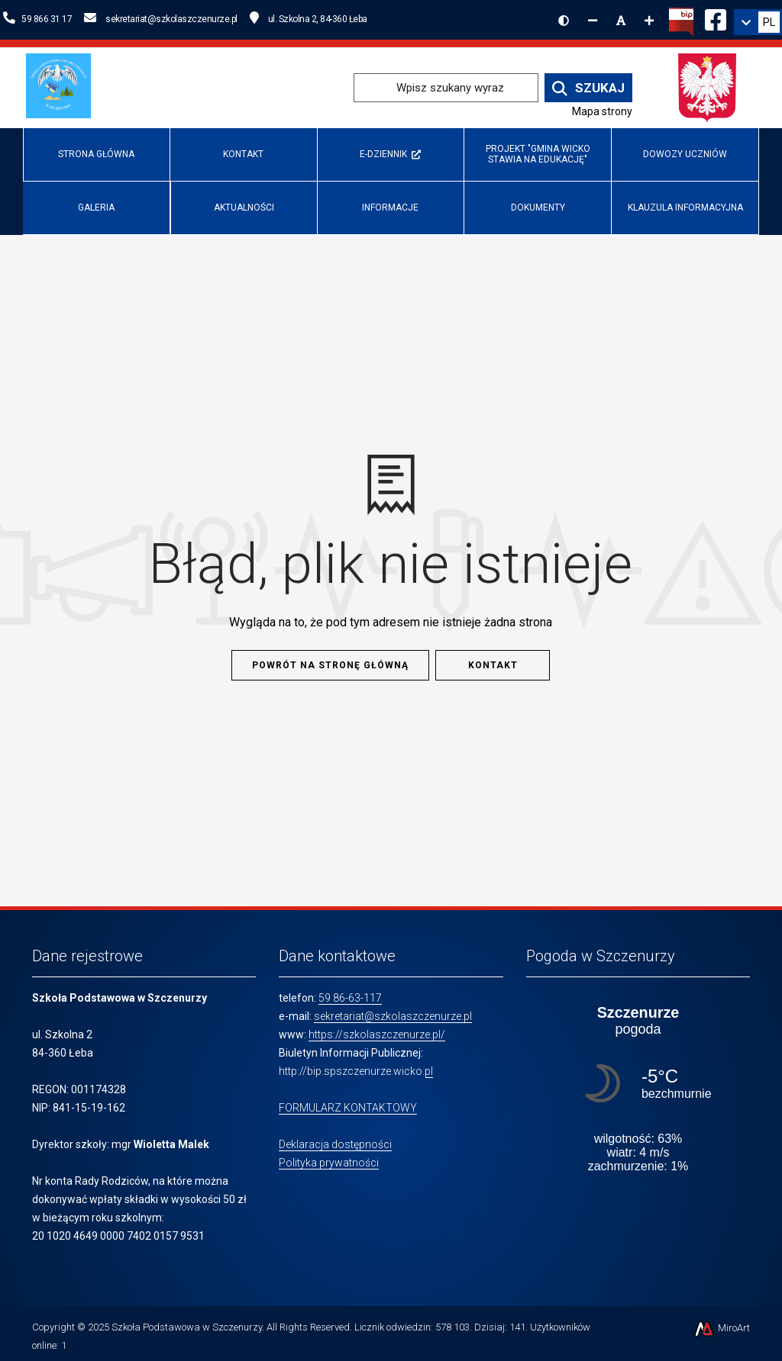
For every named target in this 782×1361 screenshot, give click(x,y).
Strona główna (96, 154)
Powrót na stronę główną (330, 665)
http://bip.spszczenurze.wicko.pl (356, 1071)
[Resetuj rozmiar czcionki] (621, 21)
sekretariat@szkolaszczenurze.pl (393, 1016)
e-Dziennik (390, 154)
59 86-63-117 (350, 998)
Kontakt (243, 154)
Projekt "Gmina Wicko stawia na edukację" (538, 153)
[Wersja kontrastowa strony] (564, 21)
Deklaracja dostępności (335, 1144)
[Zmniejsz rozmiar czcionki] (592, 21)
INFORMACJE (390, 207)
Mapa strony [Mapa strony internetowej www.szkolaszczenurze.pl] (602, 111)
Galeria (96, 207)
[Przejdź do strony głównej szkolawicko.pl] (64, 86)
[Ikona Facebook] (715, 17)
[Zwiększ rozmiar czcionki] (649, 21)
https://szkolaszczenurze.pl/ (377, 1034)
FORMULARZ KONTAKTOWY (348, 1108)
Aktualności (244, 207)
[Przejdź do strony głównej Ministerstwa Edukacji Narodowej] (707, 86)
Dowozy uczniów (685, 154)
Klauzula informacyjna (685, 207)
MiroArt (721, 1328)
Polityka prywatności (329, 1163)
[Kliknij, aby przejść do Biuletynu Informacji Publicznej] (681, 20)
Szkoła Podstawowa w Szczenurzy (186, 1327)
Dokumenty (538, 207)
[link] (758, 22)
